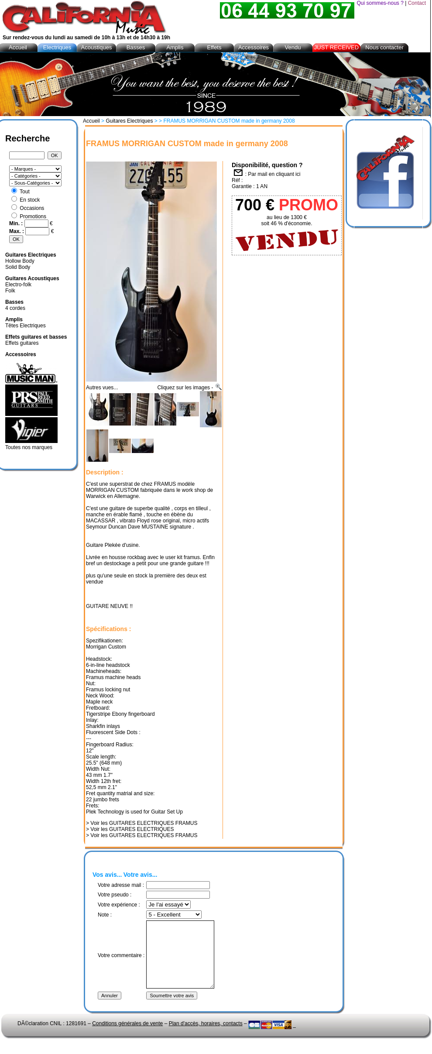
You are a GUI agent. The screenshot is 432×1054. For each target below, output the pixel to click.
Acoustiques (96, 47)
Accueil (91, 121)
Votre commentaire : (121, 962)
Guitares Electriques (129, 121)
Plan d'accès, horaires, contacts (206, 1036)
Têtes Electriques (25, 326)
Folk (10, 291)
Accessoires (253, 47)
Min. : (16, 223)
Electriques (57, 47)
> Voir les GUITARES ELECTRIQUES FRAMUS (142, 823)
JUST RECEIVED (336, 47)
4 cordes (15, 308)
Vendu (293, 47)
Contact (417, 3)
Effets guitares (22, 343)
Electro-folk (18, 285)
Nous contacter (384, 47)
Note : (105, 915)
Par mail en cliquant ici (274, 174)
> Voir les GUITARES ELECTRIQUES (130, 829)
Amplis (174, 47)
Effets (214, 47)
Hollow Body (19, 261)
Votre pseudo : (114, 895)
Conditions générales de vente (127, 1036)
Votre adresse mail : (121, 885)
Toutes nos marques (28, 447)
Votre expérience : (119, 905)
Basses (136, 47)
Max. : (17, 231)
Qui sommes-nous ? (380, 3)
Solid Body (17, 267)
